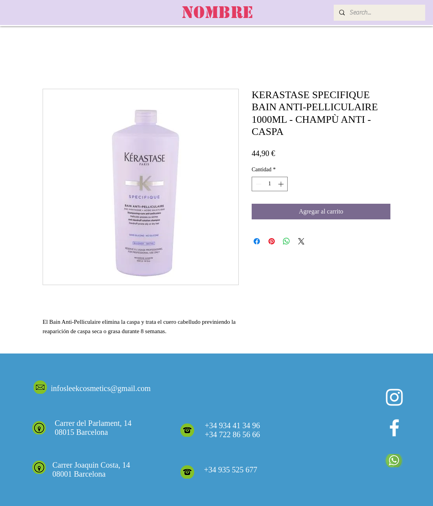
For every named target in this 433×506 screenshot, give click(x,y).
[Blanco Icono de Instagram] (394, 397)
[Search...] (379, 13)
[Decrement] (258, 184)
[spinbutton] (270, 184)
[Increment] (281, 184)
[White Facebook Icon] (394, 427)
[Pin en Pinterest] (271, 241)
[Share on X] (301, 241)
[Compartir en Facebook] (256, 241)
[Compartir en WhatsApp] (286, 241)
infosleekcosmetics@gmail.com (101, 388)
